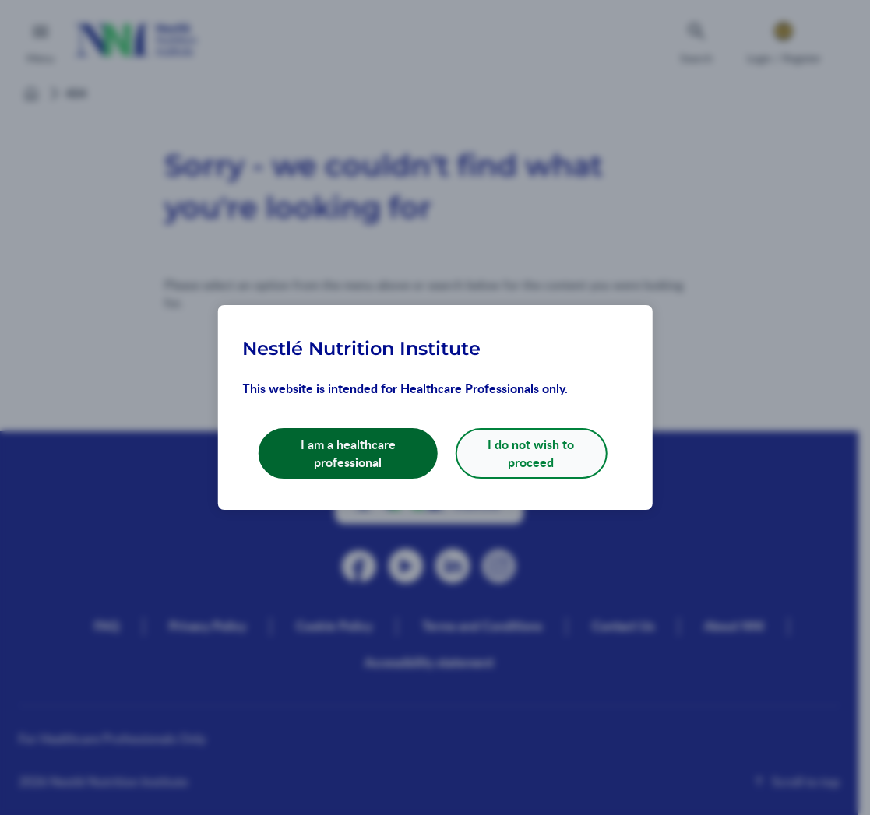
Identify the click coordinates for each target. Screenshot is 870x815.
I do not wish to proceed (531, 452)
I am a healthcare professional (348, 452)
